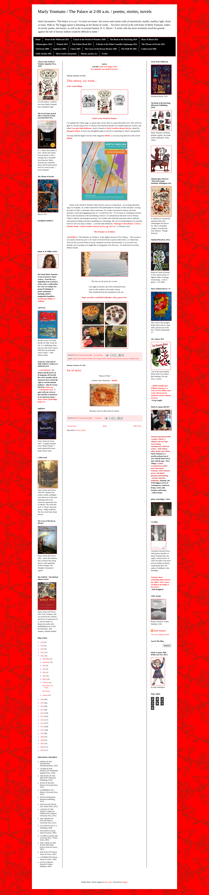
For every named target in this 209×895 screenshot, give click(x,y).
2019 (42, 703)
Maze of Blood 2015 (149, 39)
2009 (42, 737)
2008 (42, 740)
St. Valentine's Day (133, 358)
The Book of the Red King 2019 (123, 39)
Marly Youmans (160, 631)
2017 (42, 710)
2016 (42, 713)
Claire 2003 (75, 49)
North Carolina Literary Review (118, 128)
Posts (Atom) (81, 430)
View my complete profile (160, 634)
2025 (42, 642)
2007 (42, 743)
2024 (42, 646)
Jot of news (74, 370)
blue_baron (108, 882)
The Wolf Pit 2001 (129, 49)
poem (124, 358)
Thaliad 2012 (62, 44)
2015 (42, 716)
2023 (42, 649)
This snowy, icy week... (82, 80)
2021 (42, 656)
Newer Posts (71, 426)
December (46, 659)
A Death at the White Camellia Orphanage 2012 (116, 44)
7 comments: (98, 418)
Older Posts (137, 426)
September (46, 662)
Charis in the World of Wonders (83, 358)
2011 (42, 730)
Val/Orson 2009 (42, 49)
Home (38, 39)
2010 (42, 733)
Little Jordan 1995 (44, 54)
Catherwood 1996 (148, 49)
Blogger (124, 882)
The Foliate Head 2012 (82, 44)
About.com (49, 387)
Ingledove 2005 (59, 49)
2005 (42, 750)
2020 (42, 699)
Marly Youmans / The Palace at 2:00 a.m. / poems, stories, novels (95, 11)
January (45, 695)
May (44, 672)
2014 (42, 720)
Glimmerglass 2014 (44, 44)
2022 (42, 652)
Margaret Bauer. (73, 131)
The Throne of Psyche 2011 (153, 44)
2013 (42, 723)
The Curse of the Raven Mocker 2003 (101, 49)
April (45, 676)
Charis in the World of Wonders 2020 (89, 39)
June (44, 669)
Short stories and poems (66, 54)
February (46, 682)
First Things (97, 358)
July (44, 666)
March (45, 679)
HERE (69, 138)
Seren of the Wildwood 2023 (57, 39)
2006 (42, 747)
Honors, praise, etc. (89, 54)
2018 (42, 706)
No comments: (98, 355)
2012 (42, 727)
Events (105, 54)
